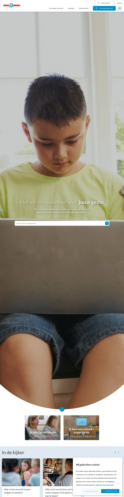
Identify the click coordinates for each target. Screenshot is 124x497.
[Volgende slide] (118, 452)
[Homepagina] (15, 5)
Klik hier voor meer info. (105, 485)
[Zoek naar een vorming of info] (107, 223)
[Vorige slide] (115, 452)
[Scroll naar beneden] (62, 409)
